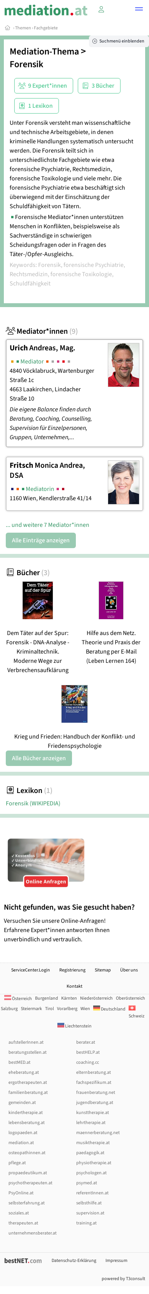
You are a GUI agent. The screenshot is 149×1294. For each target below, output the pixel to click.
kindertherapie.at (25, 1112)
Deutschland (109, 1009)
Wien (85, 1008)
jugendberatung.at (94, 1102)
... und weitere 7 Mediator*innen (47, 525)
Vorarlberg (67, 1008)
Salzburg (9, 1008)
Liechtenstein (74, 1026)
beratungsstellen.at (27, 1052)
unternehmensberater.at (32, 1233)
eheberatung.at (23, 1072)
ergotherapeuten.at (27, 1082)
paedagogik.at (90, 1153)
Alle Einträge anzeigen (41, 540)
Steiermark (31, 1008)
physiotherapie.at (93, 1163)
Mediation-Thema (44, 51)
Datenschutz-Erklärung (74, 1260)
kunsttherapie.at (92, 1112)
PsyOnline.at (20, 1193)
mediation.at (21, 1142)
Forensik (27, 64)
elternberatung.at (93, 1072)
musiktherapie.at (93, 1142)
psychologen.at (91, 1173)
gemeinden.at (22, 1102)
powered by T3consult (123, 1278)
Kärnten (69, 998)
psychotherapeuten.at (30, 1183)
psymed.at (86, 1183)
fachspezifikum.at (93, 1082)
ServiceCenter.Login (30, 970)
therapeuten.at (23, 1223)
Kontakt (74, 986)
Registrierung (72, 970)
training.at (86, 1223)
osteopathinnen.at (26, 1153)
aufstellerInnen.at (26, 1042)
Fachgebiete (46, 28)
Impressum (116, 1260)
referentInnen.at (92, 1193)
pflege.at (17, 1163)
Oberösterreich (130, 998)
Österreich (18, 998)
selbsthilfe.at (89, 1203)
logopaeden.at (22, 1132)
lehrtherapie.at (90, 1122)
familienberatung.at (28, 1092)
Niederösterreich (96, 998)
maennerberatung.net (98, 1132)
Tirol (49, 1008)
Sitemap (103, 970)
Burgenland (46, 998)
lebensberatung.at (26, 1122)
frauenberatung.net (95, 1092)
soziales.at (18, 1213)
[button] (139, 10)
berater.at (85, 1042)
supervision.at (90, 1213)
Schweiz (136, 1012)
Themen (23, 28)
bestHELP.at (88, 1052)
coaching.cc (87, 1062)
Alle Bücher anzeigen (39, 758)
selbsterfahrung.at (26, 1203)
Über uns (129, 970)
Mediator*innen (42, 331)
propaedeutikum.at (27, 1173)
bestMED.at (19, 1062)
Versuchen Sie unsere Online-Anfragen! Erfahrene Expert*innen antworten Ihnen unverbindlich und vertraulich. (74, 923)
